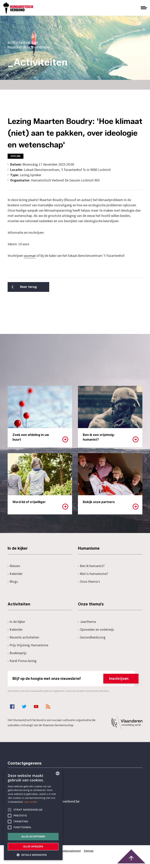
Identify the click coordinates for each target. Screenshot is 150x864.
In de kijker (16, 621)
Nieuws (14, 566)
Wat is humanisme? (93, 573)
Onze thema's (89, 581)
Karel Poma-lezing (22, 660)
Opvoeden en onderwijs (96, 629)
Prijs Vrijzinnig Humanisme (28, 645)
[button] (33, 854)
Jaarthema (87, 621)
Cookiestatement (70, 851)
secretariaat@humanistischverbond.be (51, 801)
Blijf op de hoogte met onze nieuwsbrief (73, 679)
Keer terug (27, 287)
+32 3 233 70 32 (34, 785)
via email (30, 256)
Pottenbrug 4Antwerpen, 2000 (35, 820)
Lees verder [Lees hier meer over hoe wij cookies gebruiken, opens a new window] (31, 802)
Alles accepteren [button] (33, 836)
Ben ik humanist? (91, 566)
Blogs (13, 581)
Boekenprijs (17, 653)
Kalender (15, 573)
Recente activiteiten (23, 637)
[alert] (33, 814)
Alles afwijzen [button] (33, 846)
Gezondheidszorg (91, 637)
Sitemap (89, 851)
